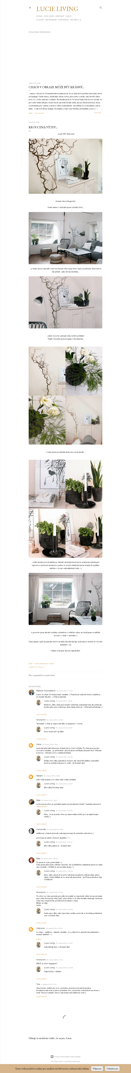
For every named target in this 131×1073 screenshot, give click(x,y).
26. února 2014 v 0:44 (55, 960)
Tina (38, 984)
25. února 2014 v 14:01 (64, 691)
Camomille (41, 829)
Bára (38, 800)
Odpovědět (41, 714)
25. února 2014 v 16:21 (49, 800)
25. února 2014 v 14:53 (55, 720)
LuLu (38, 939)
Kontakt (59, 16)
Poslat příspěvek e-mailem (44, 663)
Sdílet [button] (31, 113)
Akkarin (39, 776)
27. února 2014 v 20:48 (64, 968)
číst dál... (98, 113)
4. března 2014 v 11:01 (49, 984)
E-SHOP (40, 20)
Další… (69, 16)
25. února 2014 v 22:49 (54, 928)
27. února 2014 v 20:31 (64, 701)
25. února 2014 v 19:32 (55, 892)
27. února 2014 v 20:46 (64, 909)
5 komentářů (39, 113)
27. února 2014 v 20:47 (64, 943)
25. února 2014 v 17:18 (55, 829)
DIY (35, 667)
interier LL (41, 667)
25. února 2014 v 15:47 (52, 776)
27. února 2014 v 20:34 (64, 784)
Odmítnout (112, 1068)
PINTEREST (63, 20)
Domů (39, 16)
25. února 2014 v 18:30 (49, 859)
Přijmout (97, 1068)
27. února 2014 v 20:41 (64, 842)
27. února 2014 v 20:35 (64, 811)
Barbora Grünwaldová (45, 691)
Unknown (40, 928)
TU (68, 838)
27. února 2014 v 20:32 (64, 728)
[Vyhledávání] (100, 7)
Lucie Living (57, 9)
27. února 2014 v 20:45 (64, 871)
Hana (38, 744)
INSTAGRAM (51, 20)
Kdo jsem (49, 16)
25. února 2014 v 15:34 (50, 744)
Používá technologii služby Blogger (66, 1056)
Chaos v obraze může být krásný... (56, 87)
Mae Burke (76, 1061)
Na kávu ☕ (75, 20)
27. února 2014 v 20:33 (64, 757)
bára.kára (43, 806)
